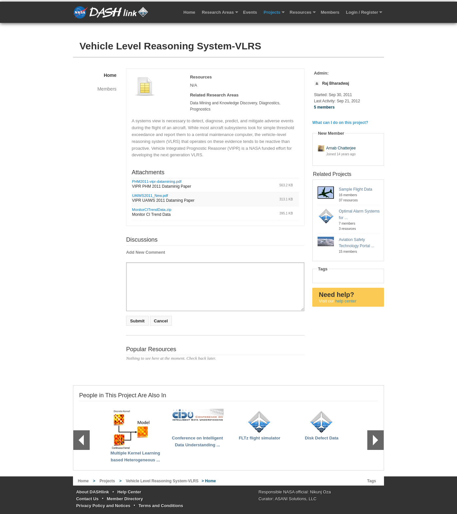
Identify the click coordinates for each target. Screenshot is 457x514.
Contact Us (87, 498)
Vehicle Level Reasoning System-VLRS (170, 46)
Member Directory (125, 498)
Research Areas (218, 12)
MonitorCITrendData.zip (151, 210)
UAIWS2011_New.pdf (150, 195)
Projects (272, 12)
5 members (324, 107)
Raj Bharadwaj (335, 83)
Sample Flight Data (355, 189)
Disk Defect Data (321, 438)
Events (250, 12)
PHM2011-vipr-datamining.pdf (156, 181)
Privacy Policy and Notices (103, 505)
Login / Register (362, 12)
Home (189, 12)
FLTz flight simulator (259, 438)
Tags (371, 481)
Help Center (129, 491)
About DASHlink (92, 491)
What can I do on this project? (340, 122)
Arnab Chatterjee (341, 148)
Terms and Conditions (160, 505)
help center (345, 301)
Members (330, 12)
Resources (300, 12)
